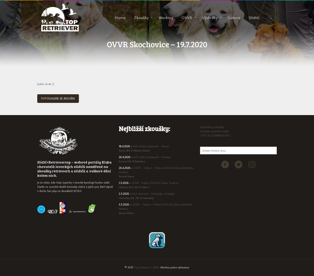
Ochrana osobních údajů (214, 131)
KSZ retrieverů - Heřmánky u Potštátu (153, 194)
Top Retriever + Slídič (146, 267)
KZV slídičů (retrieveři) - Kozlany (152, 157)
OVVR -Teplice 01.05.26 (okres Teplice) (155, 183)
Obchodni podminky (212, 127)
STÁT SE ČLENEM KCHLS (215, 135)
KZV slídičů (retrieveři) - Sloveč (151, 146)
